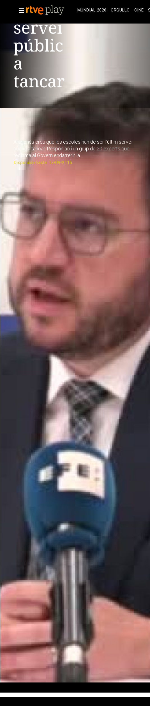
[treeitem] (91, 10)
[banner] (50, 10)
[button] (19, 10)
